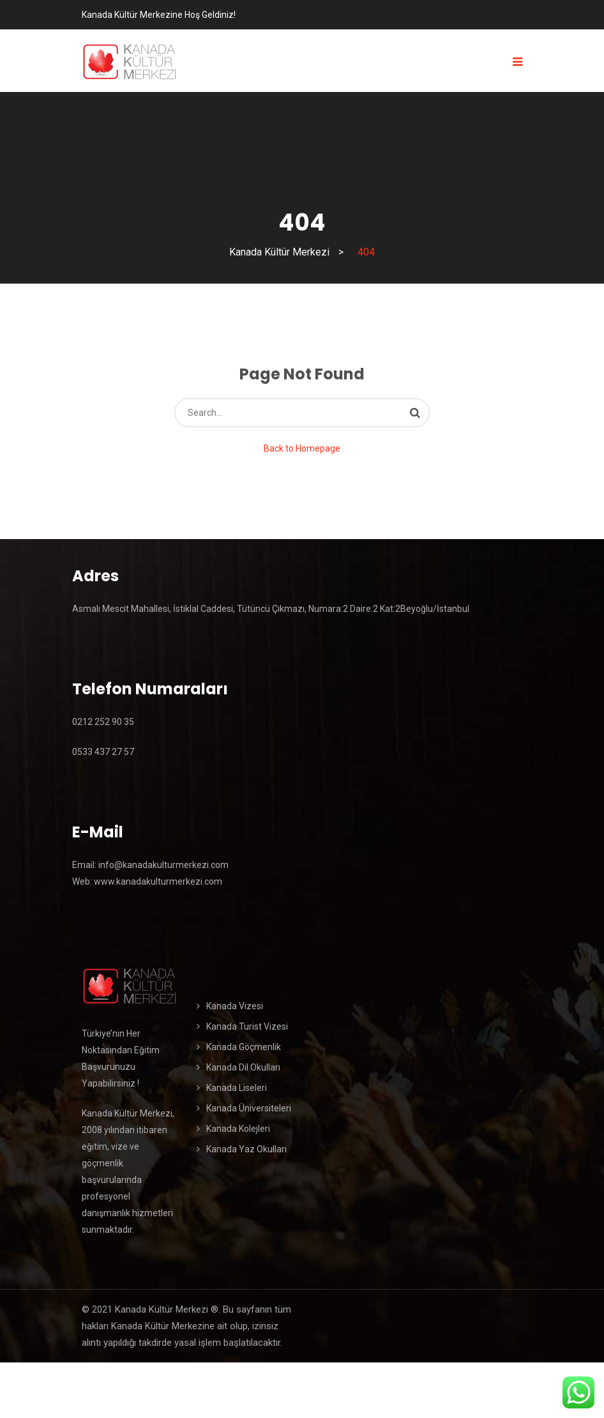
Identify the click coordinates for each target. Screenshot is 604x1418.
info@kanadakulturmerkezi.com (162, 865)
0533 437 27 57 (103, 752)
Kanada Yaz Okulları (246, 1149)
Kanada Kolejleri (238, 1129)
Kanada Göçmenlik (243, 1047)
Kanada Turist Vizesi (247, 1026)
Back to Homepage (302, 448)
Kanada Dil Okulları (243, 1067)
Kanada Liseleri (236, 1088)
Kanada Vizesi (234, 1006)
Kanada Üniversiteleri (248, 1108)
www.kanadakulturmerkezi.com (158, 881)
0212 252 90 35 (103, 722)
